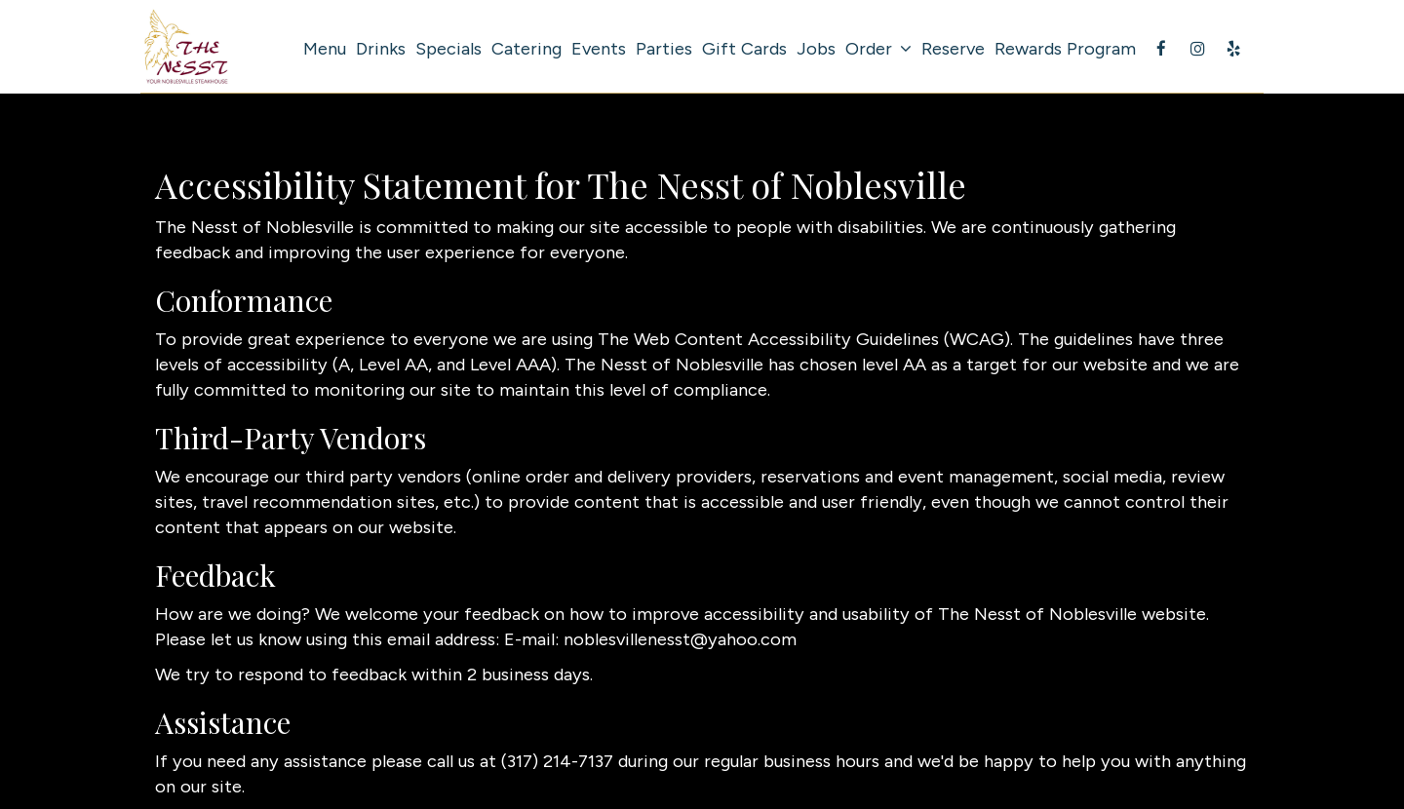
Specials (448, 48)
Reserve (953, 48)
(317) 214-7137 (557, 761)
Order (878, 48)
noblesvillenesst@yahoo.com (680, 639)
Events (598, 48)
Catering (526, 48)
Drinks (381, 48)
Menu (324, 48)
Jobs (816, 48)
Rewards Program (1065, 48)
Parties (664, 48)
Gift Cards (744, 48)
